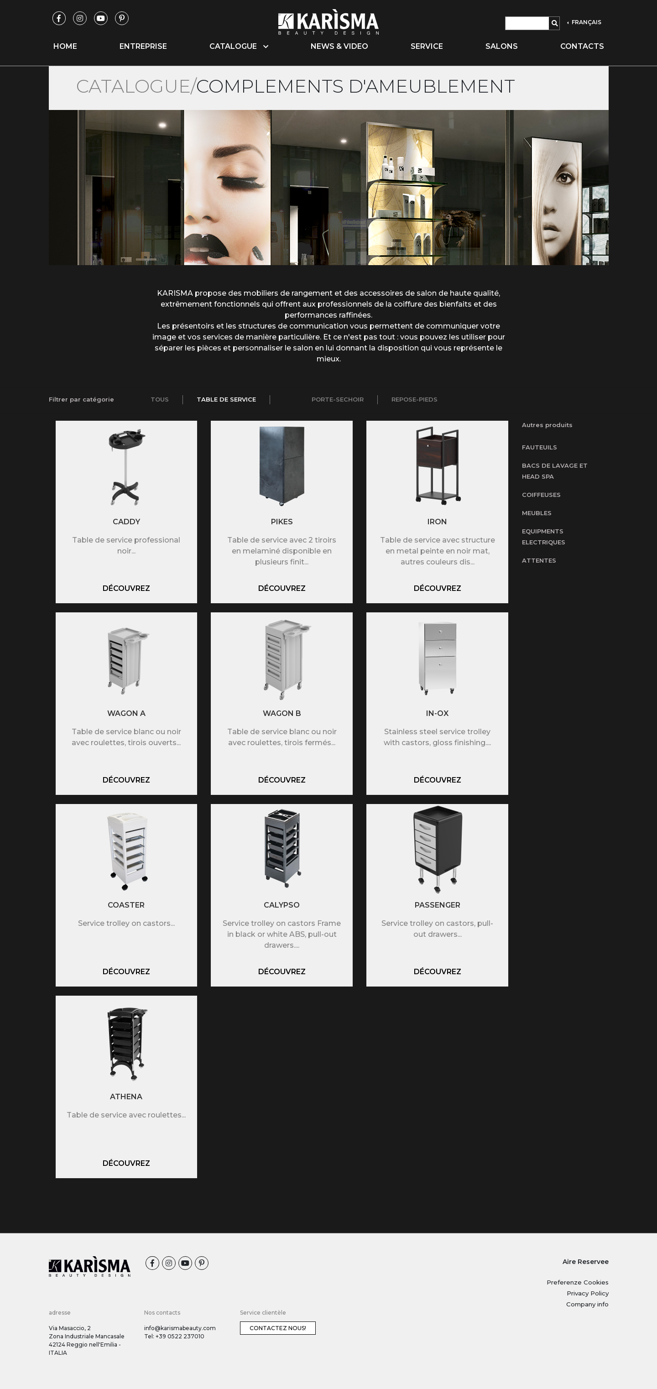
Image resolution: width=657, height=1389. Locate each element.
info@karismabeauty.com (180, 1328)
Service (427, 46)
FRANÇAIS (585, 22)
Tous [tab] (160, 399)
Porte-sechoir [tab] (338, 399)
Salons (501, 46)
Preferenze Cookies (578, 1282)
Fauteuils (539, 447)
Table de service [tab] (226, 399)
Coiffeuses (541, 494)
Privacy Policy (588, 1293)
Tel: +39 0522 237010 (174, 1336)
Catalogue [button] (238, 46)
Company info (587, 1304)
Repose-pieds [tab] (414, 399)
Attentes (539, 560)
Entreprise (143, 46)
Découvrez (126, 588)
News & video (339, 46)
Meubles (537, 513)
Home (65, 46)
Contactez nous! (278, 1328)
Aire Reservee (586, 1262)
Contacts (582, 46)
